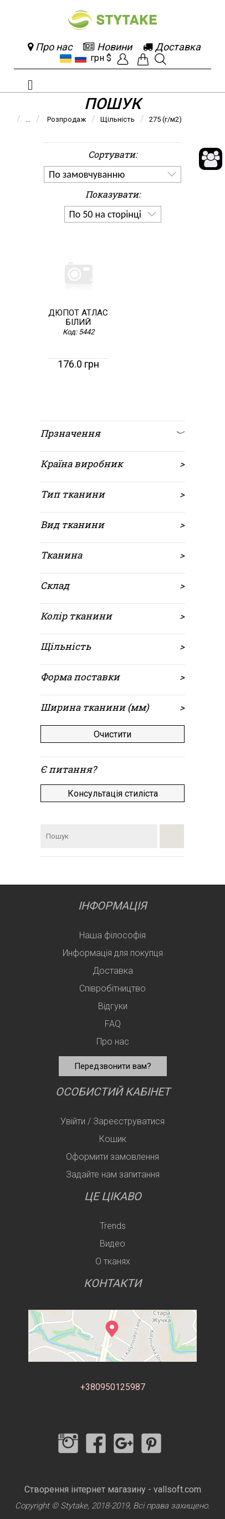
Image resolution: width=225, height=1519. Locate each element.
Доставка (113, 970)
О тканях (112, 1261)
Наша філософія (112, 935)
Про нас (112, 1041)
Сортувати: (112, 154)
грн (97, 58)
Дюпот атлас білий (78, 317)
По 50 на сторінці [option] (105, 214)
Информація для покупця (113, 953)
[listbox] (112, 174)
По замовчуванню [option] (87, 174)
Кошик (112, 1139)
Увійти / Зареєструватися (112, 1121)
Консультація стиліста (113, 793)
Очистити (112, 734)
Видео (112, 1243)
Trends (113, 1226)
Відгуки (112, 1006)
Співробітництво (112, 988)
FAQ (113, 1024)
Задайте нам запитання (113, 1174)
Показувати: (112, 194)
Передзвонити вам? (112, 1066)
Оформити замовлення (112, 1156)
